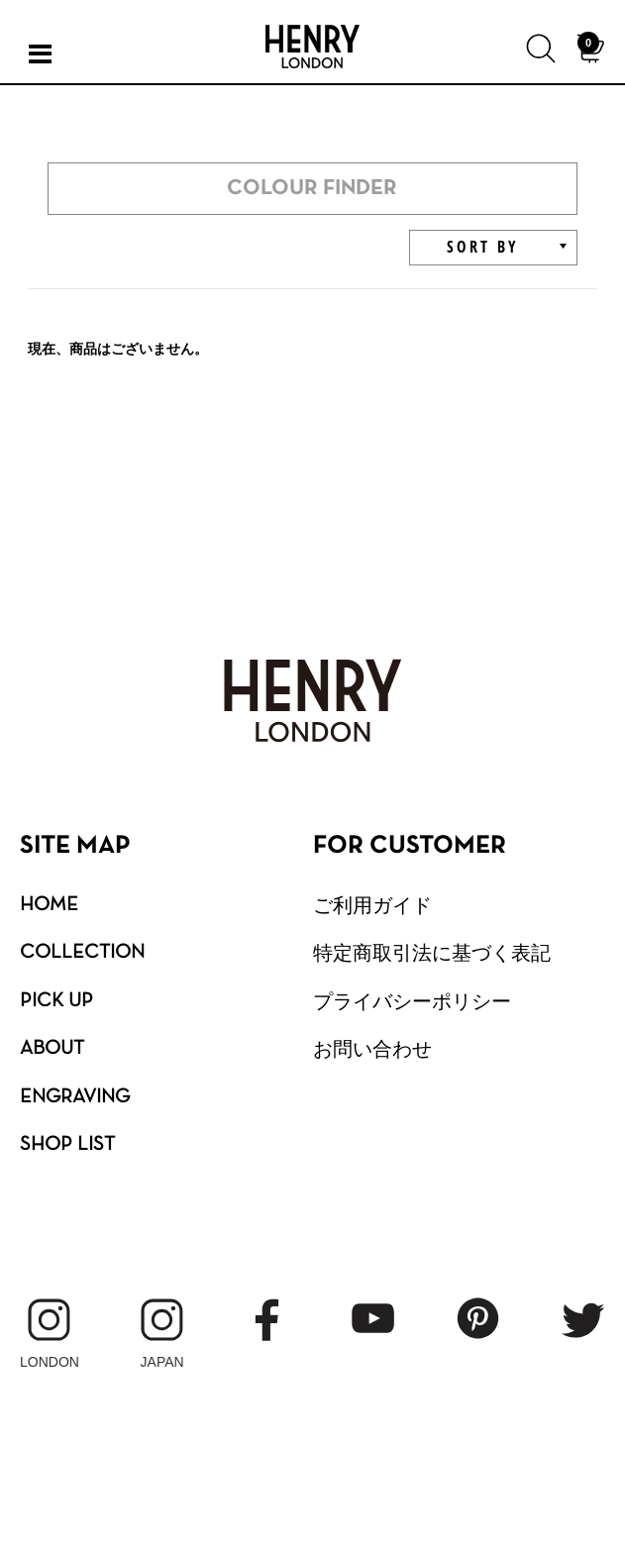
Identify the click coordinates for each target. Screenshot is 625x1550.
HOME (49, 905)
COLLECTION (82, 953)
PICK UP (56, 1001)
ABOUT (52, 1049)
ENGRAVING (75, 1097)
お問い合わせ (372, 1049)
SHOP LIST (67, 1145)
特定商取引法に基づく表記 (432, 953)
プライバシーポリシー (412, 1001)
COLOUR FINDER (312, 188)
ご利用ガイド (372, 905)
